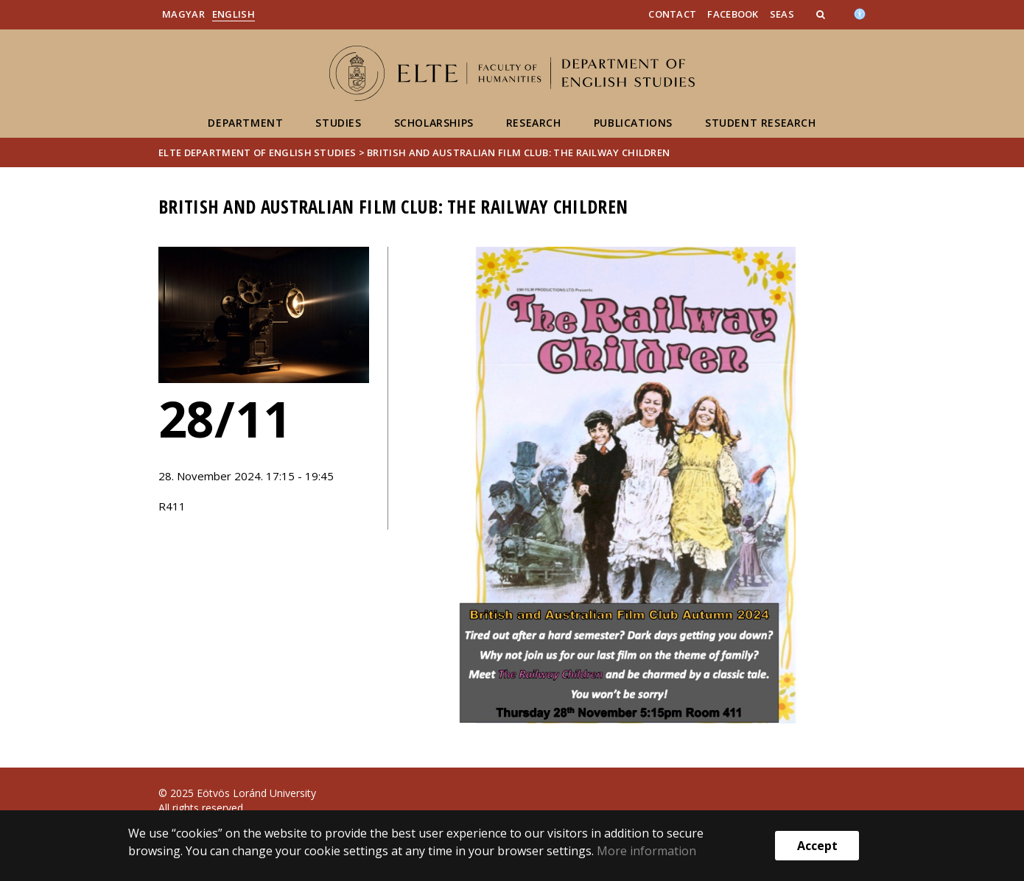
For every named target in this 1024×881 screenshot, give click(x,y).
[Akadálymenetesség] (860, 12)
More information (646, 851)
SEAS (782, 14)
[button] (822, 14)
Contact (672, 14)
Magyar (183, 14)
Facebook (732, 14)
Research (533, 123)
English (233, 14)
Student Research (760, 123)
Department (245, 123)
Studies (338, 123)
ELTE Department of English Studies (257, 152)
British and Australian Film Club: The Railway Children (518, 152)
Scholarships (434, 123)
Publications (633, 123)
